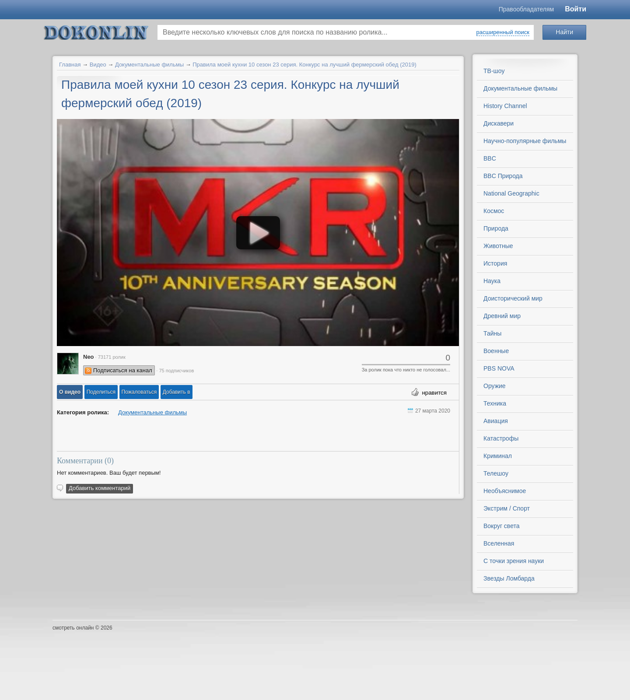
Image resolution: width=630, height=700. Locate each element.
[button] (70, 392)
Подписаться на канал (122, 370)
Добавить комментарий (99, 488)
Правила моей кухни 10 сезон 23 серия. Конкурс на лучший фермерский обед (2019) (304, 64)
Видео (98, 64)
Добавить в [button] (176, 392)
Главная (69, 64)
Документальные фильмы (149, 64)
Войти (575, 9)
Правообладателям (526, 9)
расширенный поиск (502, 32)
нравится (434, 392)
